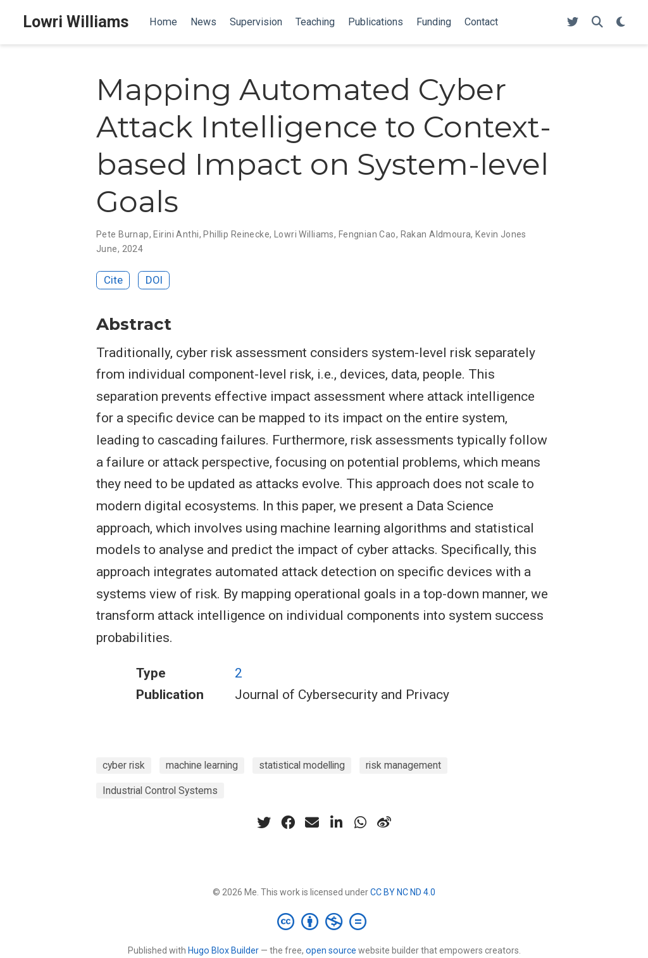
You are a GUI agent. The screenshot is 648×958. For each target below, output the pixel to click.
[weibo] (384, 822)
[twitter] (263, 822)
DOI (154, 280)
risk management (403, 765)
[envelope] (311, 822)
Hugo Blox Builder (223, 950)
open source (331, 950)
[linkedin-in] (336, 822)
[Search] (597, 22)
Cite (113, 280)
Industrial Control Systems (160, 791)
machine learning (202, 765)
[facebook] (287, 822)
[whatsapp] (360, 822)
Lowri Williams (76, 22)
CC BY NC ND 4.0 (402, 892)
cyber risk (124, 765)
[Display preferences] (620, 22)
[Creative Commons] (324, 921)
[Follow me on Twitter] (572, 22)
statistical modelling (302, 765)
